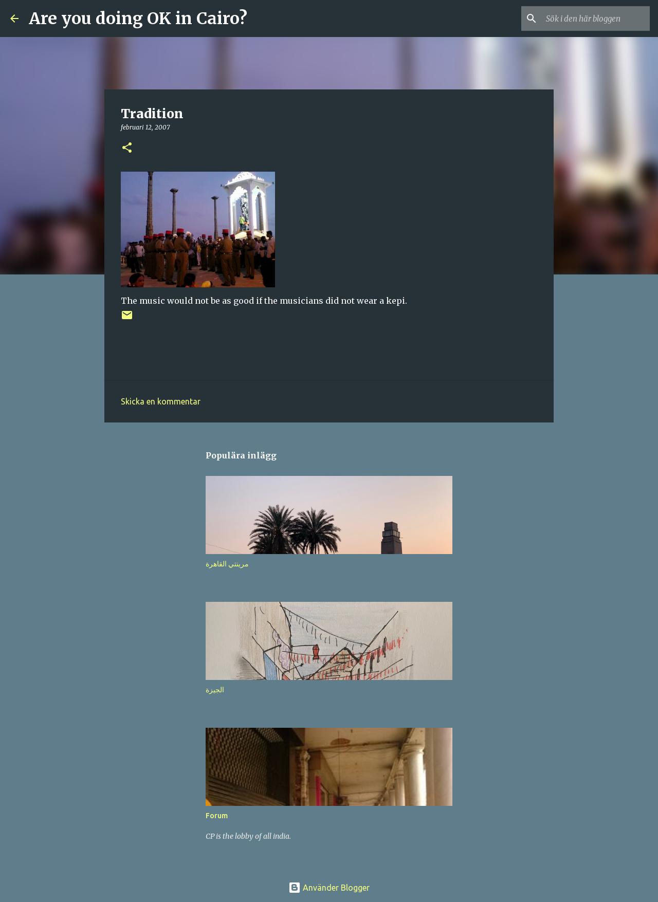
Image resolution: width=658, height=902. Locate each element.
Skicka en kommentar (160, 401)
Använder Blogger (329, 887)
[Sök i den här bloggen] (596, 18)
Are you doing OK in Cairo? (138, 18)
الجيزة (215, 690)
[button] (127, 148)
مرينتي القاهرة (227, 564)
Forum (217, 816)
